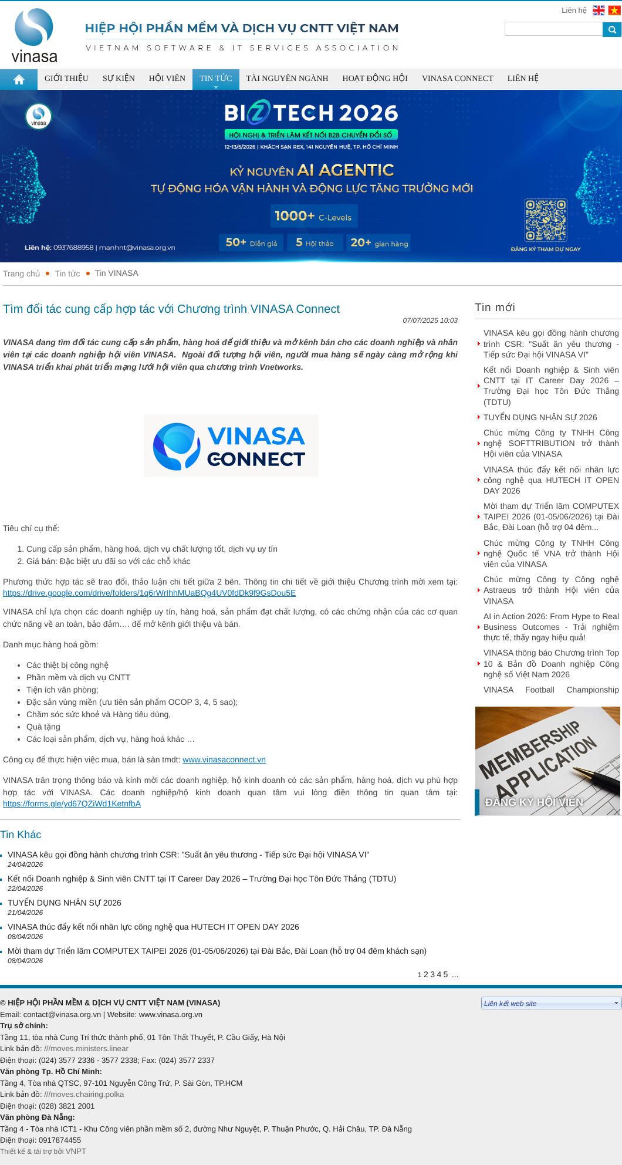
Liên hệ (575, 10)
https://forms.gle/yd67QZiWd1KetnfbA (72, 803)
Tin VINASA (116, 273)
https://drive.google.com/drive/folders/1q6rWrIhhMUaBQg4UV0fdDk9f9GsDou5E (149, 592)
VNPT (77, 1151)
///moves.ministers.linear (86, 1048)
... (455, 974)
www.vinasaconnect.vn (224, 759)
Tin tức (67, 273)
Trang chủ (21, 273)
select (616, 1003)
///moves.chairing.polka (84, 1094)
